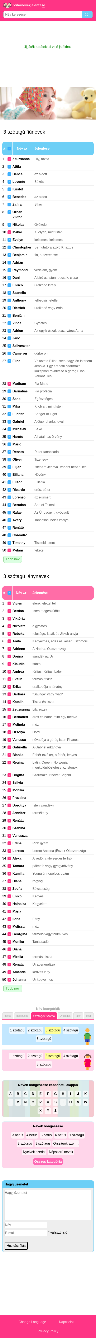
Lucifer (18, 414)
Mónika (18, 790)
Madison (19, 383)
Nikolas (18, 224)
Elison (18, 482)
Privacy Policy (48, 1331)
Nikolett (19, 626)
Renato (18, 452)
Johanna (19, 979)
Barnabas (20, 391)
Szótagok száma (44, 1016)
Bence (18, 174)
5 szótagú (44, 1038)
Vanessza (20, 835)
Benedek (20, 197)
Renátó (18, 527)
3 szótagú (53, 1030)
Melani (18, 550)
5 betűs (46, 1135)
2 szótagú (35, 1030)
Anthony (19, 300)
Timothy (19, 543)
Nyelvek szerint (34, 1152)
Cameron (20, 353)
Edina (17, 843)
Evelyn (18, 240)
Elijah (17, 467)
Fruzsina (19, 798)
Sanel (17, 399)
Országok (65, 1015)
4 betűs (32, 1135)
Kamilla (18, 873)
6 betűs (60, 1135)
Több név (13, 559)
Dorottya (19, 805)
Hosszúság (22, 1015)
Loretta (18, 851)
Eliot (16, 361)
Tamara (18, 866)
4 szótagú (70, 1030)
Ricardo (19, 490)
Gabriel (18, 421)
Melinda (19, 724)
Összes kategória (48, 1161)
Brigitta (18, 775)
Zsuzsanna (21, 159)
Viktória (19, 618)
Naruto (18, 436)
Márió (17, 444)
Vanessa (19, 739)
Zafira (17, 204)
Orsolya (19, 732)
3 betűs (17, 1135)
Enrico (18, 285)
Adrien (18, 330)
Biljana (18, 474)
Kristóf (18, 189)
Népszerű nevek (61, 1152)
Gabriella (20, 747)
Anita (17, 641)
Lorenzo (19, 497)
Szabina (19, 828)
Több (88, 1015)
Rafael (18, 512)
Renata (18, 964)
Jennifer (19, 813)
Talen (78, 1015)
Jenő (16, 338)
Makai (17, 232)
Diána (17, 949)
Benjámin (20, 315)
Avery (17, 520)
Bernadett (20, 717)
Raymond (20, 270)
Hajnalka (19, 904)
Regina (18, 762)
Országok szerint (65, 1143)
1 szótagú (17, 1030)
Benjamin (20, 255)
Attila (17, 166)
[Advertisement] (48, 32)
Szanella (19, 293)
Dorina (18, 656)
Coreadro (20, 535)
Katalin (18, 702)
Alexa (17, 858)
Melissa (19, 926)
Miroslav (19, 429)
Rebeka (18, 633)
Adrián (18, 262)
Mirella (18, 957)
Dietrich (19, 308)
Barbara (19, 694)
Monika (18, 941)
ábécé (7, 1015)
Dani (16, 277)
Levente (19, 181)
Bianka (18, 755)
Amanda (19, 972)
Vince (17, 323)
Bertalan (19, 505)
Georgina (20, 934)
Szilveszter (21, 346)
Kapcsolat (66, 1322)
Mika (16, 406)
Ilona (16, 919)
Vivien (17, 603)
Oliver (17, 459)
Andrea (18, 671)
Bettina (18, 611)
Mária (17, 911)
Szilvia (18, 782)
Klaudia (19, 664)
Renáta (18, 820)
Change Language (32, 1322)
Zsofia (17, 888)
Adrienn (19, 649)
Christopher (22, 247)
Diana (17, 881)
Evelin (17, 679)
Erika (17, 686)
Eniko (17, 896)
